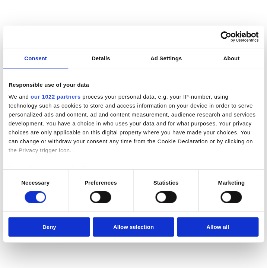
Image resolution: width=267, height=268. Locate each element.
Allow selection (133, 227)
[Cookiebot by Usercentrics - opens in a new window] (225, 36)
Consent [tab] (35, 58)
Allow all (217, 227)
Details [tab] (101, 58)
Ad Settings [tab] (166, 58)
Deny (49, 227)
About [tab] (231, 58)
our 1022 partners (55, 96)
